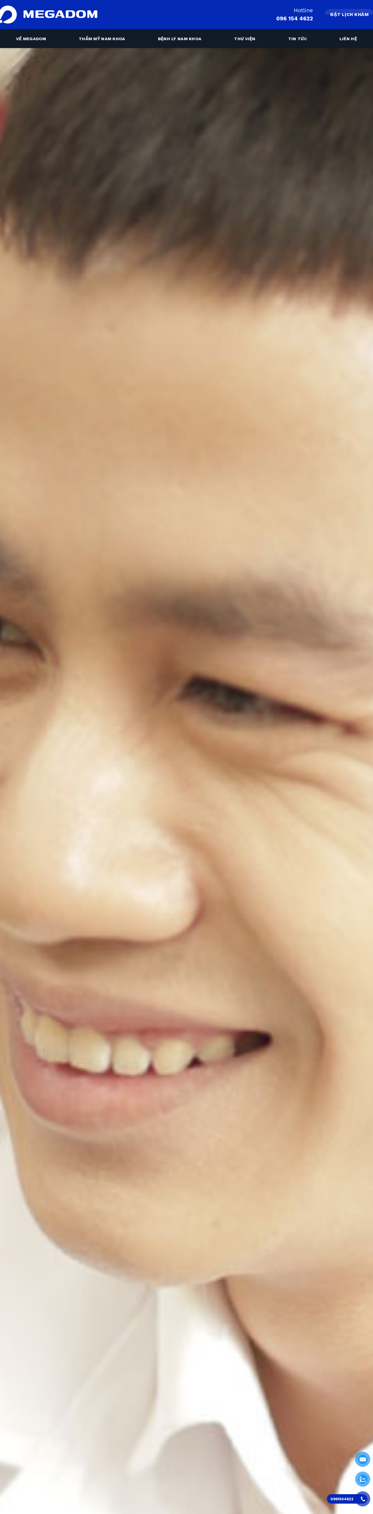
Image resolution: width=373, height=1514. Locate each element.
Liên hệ (348, 38)
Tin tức (297, 38)
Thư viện (244, 38)
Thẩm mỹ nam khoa (102, 38)
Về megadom (31, 38)
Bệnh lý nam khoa (180, 38)
